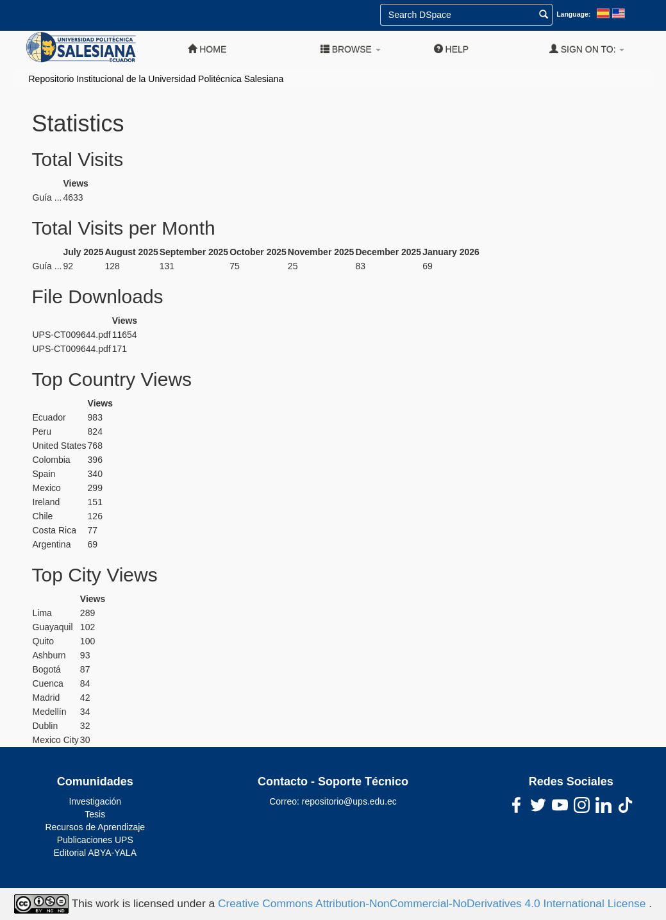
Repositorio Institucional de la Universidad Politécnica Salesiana (156, 79)
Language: (573, 14)
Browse (351, 49)
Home (207, 49)
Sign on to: (587, 49)
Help (451, 49)
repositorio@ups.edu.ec (349, 801)
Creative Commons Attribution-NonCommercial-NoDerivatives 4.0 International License (433, 903)
